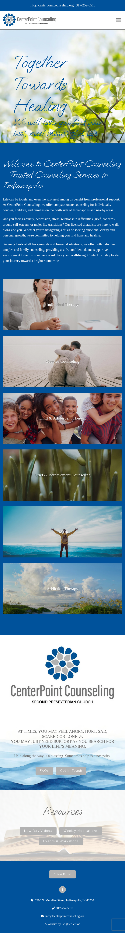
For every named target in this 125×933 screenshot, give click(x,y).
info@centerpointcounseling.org (52, 5)
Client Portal (62, 874)
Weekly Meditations (81, 831)
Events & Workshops (61, 841)
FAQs (44, 771)
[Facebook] (62, 889)
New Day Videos (38, 831)
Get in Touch (71, 771)
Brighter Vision (71, 924)
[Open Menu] (118, 20)
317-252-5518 (85, 5)
